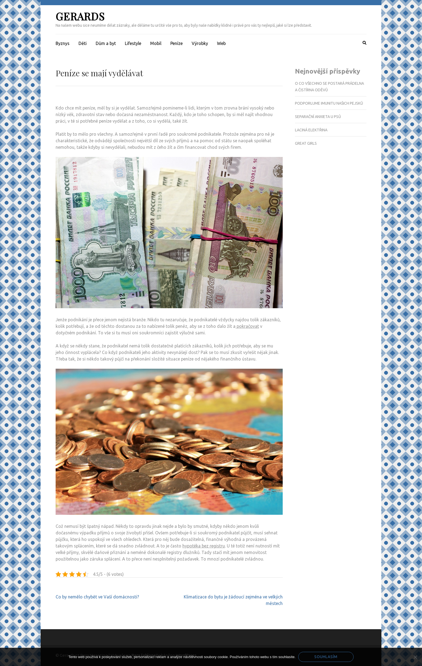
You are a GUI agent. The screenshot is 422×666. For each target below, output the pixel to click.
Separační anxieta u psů (318, 116)
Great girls (306, 143)
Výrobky (200, 43)
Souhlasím (325, 657)
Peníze (176, 43)
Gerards (80, 16)
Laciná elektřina (311, 130)
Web (221, 43)
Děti (83, 43)
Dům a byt (106, 43)
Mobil (155, 43)
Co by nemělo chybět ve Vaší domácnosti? (97, 596)
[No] (415, 657)
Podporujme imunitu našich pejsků (329, 103)
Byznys (63, 43)
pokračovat (247, 326)
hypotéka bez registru (203, 545)
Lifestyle (133, 43)
